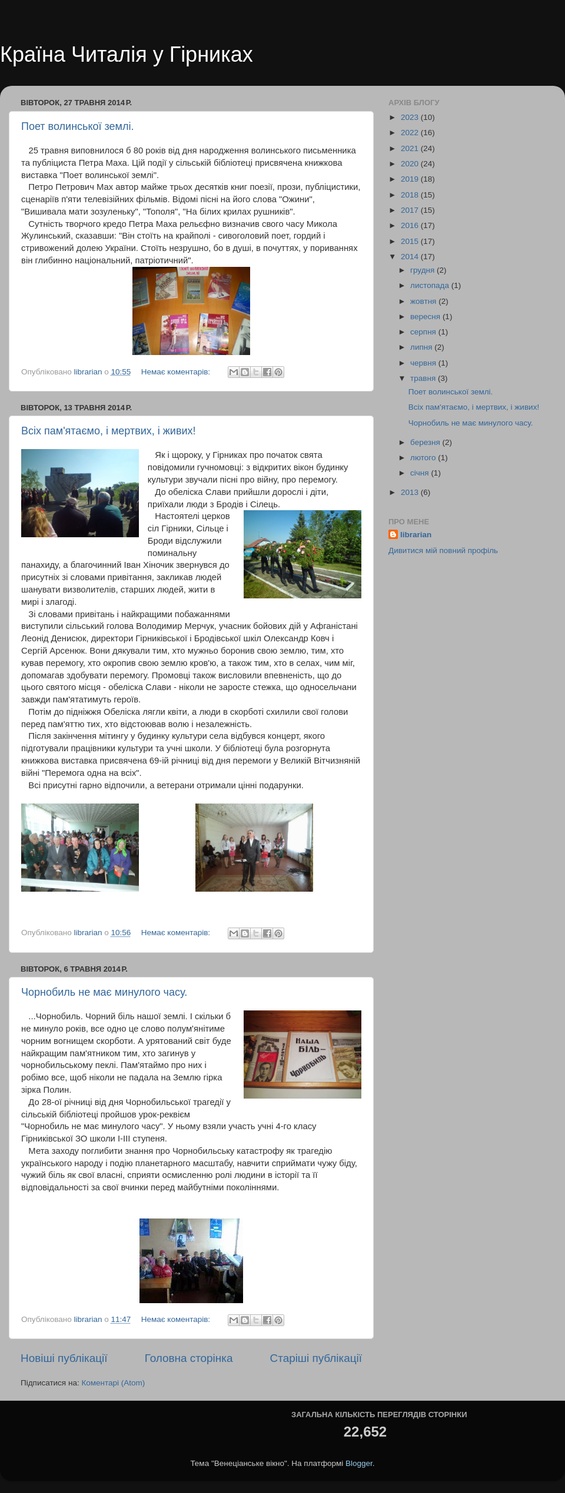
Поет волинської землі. (77, 126)
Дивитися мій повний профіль (443, 550)
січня (420, 472)
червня (424, 363)
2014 (411, 256)
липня (422, 347)
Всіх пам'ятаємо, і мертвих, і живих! (108, 431)
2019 (411, 179)
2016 (411, 225)
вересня (426, 316)
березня (426, 442)
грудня (423, 270)
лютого (424, 457)
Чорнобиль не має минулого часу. (104, 992)
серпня (424, 331)
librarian (415, 534)
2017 (411, 210)
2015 (411, 241)
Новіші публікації (64, 1358)
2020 (411, 163)
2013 (411, 492)
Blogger (359, 1463)
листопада (430, 285)
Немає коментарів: (176, 371)
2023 (411, 117)
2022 (411, 132)
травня (424, 378)
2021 (411, 148)
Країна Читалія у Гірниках (126, 54)
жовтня (424, 301)
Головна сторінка (189, 1358)
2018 (411, 194)
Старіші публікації (316, 1358)
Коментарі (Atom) (113, 1382)
